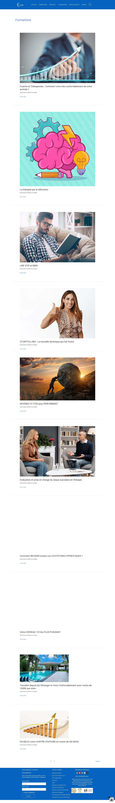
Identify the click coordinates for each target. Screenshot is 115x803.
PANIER (84, 4)
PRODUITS (52, 4)
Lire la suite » (23, 96)
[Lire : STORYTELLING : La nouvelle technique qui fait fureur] (57, 313)
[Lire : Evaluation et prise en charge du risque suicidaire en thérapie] (57, 451)
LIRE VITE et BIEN (29, 265)
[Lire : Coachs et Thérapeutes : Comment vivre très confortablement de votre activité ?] (57, 57)
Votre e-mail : (26, 786)
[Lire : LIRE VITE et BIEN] (57, 237)
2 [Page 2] (54, 761)
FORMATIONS (43, 4)
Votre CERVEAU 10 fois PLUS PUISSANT (40, 632)
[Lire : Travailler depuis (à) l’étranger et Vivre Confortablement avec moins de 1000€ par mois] (44, 668)
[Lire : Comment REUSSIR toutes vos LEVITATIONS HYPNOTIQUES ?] (57, 527)
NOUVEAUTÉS (63, 4)
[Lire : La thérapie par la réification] (57, 148)
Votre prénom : (26, 781)
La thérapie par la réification (34, 189)
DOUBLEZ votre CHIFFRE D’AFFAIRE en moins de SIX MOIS (49, 741)
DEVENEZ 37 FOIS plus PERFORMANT (39, 403)
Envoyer (29, 796)
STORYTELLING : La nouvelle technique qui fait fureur (47, 341)
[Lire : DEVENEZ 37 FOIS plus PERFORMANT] (57, 379)
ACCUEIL (33, 4)
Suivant (98, 761)
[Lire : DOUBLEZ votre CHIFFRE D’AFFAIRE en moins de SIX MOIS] (44, 724)
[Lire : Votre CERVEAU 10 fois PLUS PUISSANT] (57, 603)
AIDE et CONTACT (74, 4)
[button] (52, 4)
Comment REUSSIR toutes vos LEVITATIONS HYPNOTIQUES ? (51, 556)
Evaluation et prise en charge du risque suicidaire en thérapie (51, 479)
